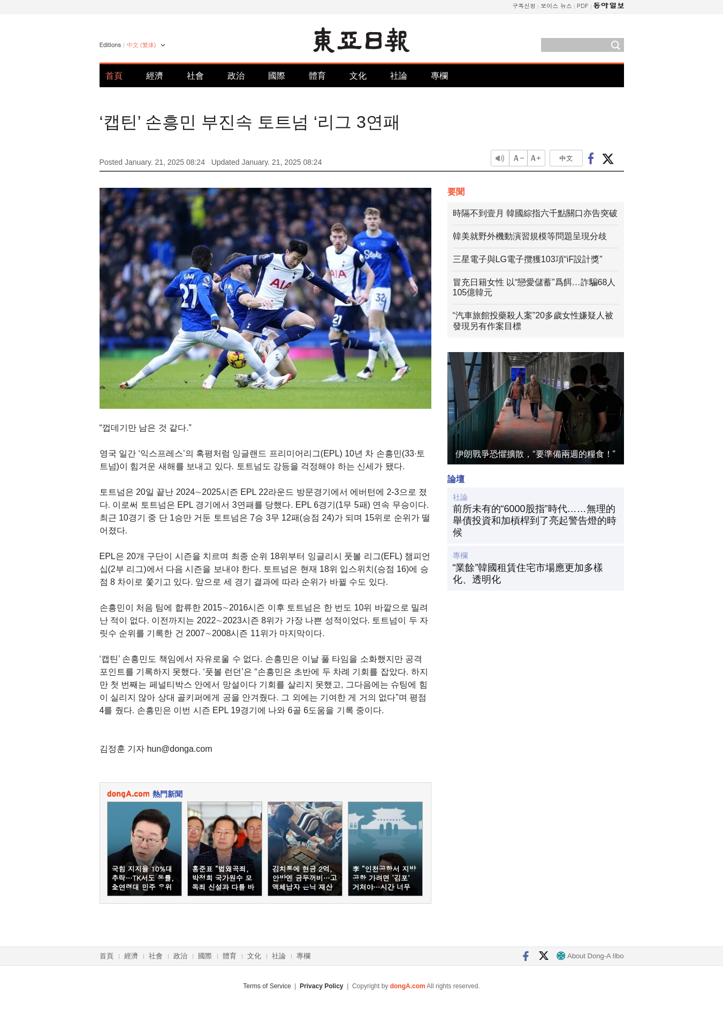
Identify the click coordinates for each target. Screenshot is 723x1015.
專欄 (439, 75)
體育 (317, 75)
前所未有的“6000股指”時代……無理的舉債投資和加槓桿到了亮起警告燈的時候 (535, 520)
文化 (358, 75)
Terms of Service (267, 986)
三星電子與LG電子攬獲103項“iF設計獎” (528, 259)
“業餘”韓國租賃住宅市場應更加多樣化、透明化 (528, 573)
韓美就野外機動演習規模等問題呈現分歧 (530, 236)
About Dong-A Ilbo (590, 956)
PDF (583, 6)
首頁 (114, 75)
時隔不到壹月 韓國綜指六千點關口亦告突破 (535, 213)
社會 (195, 75)
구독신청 (524, 6)
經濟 (154, 75)
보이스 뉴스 (556, 6)
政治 (236, 75)
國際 (276, 75)
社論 (398, 75)
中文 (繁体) (141, 45)
